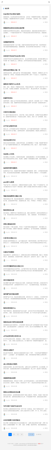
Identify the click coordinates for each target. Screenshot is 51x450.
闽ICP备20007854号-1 (32, 443)
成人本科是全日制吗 (10, 364)
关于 (42, 443)
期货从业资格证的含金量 (11, 392)
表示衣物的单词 (8, 280)
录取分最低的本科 (9, 224)
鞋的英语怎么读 (8, 210)
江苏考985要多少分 (10, 238)
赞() (45, 22)
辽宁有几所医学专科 (10, 126)
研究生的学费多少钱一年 (11, 70)
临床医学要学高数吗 (10, 168)
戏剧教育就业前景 (9, 378)
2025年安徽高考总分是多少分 (13, 266)
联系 (39, 443)
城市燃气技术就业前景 (11, 294)
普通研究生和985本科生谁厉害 (13, 28)
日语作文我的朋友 (9, 112)
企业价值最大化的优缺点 (11, 420)
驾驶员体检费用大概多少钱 (12, 196)
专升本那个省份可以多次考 (12, 406)
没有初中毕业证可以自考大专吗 (14, 56)
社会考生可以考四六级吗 (11, 14)
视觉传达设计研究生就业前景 (13, 322)
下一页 (31, 434)
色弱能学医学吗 (8, 42)
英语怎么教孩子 (8, 350)
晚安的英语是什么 (9, 308)
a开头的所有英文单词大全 (12, 336)
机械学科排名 (8, 98)
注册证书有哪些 (8, 252)
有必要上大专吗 (8, 154)
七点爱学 (25, 2)
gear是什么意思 (8, 182)
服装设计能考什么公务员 (11, 84)
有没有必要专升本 (9, 140)
